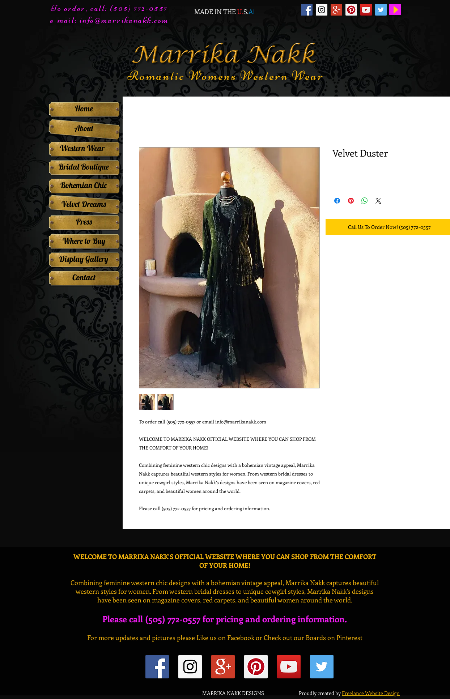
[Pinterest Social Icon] (351, 10)
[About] (84, 128)
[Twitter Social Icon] (381, 10)
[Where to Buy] (84, 241)
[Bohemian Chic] (84, 185)
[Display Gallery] (84, 259)
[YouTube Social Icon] (366, 10)
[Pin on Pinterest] (351, 200)
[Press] (84, 221)
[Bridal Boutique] (84, 167)
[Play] (395, 9)
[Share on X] (378, 200)
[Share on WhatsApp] (364, 200)
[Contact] (84, 277)
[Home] (84, 108)
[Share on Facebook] (337, 200)
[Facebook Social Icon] (307, 10)
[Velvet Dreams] (84, 204)
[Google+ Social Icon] (336, 10)
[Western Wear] (82, 148)
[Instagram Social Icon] (321, 10)
